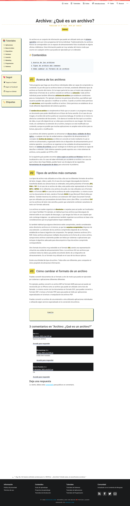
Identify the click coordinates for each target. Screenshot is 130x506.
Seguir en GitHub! (10, 91)
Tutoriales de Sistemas (73, 487)
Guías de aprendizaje (41, 487)
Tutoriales (75, 3)
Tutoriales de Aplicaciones (74, 490)
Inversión (7, 57)
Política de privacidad (10, 487)
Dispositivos (8, 51)
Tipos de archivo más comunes (45, 66)
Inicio (65, 3)
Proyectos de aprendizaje (42, 490)
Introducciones (98, 3)
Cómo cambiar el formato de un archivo (50, 69)
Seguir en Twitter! (10, 82)
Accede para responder (41, 344)
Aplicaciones (8, 45)
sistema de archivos (44, 147)
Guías (86, 3)
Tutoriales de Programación (74, 493)
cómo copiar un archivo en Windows (70, 157)
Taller (111, 3)
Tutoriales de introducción (43, 493)
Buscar (120, 3)
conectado (49, 385)
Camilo (50, 312)
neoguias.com (51, 499)
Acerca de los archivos (43, 63)
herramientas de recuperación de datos (43, 165)
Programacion (8, 63)
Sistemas (65, 29)
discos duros (72, 134)
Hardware (7, 54)
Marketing (7, 60)
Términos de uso (9, 490)
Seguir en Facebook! (11, 87)
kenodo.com (69, 502)
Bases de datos (9, 48)
